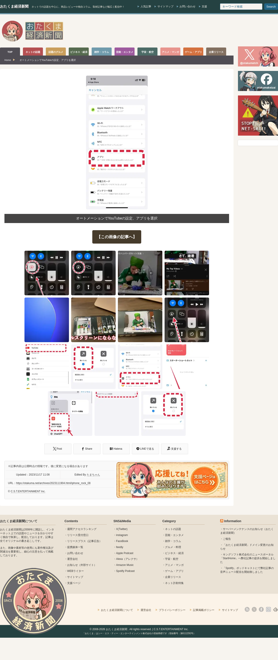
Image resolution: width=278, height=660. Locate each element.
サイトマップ (165, 6)
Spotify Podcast (125, 571)
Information (232, 521)
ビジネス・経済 (174, 553)
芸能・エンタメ (174, 535)
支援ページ (74, 583)
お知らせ (72, 565)
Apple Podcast (124, 553)
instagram (122, 535)
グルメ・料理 (173, 547)
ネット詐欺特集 (174, 583)
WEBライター (75, 571)
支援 (204, 6)
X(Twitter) (121, 529)
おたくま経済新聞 (14, 6)
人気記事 (146, 6)
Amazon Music (125, 565)
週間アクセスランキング (82, 529)
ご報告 (227, 538)
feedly (119, 547)
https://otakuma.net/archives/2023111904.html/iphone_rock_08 (53, 483)
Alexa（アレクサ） (127, 559)
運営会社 (72, 559)
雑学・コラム (173, 541)
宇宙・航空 (171, 559)
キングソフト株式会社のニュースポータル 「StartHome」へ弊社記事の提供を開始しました (248, 558)
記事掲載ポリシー (203, 610)
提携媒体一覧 (75, 547)
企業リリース (173, 577)
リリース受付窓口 (78, 535)
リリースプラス (76, 541)
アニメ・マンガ (174, 565)
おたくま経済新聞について (18, 521)
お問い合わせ (187, 6)
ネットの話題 (173, 529)
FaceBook (122, 541)
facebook (261, 609)
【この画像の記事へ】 (117, 237)
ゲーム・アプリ (174, 571)
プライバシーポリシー (172, 610)
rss (247, 609)
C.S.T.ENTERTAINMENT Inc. (28, 491)
